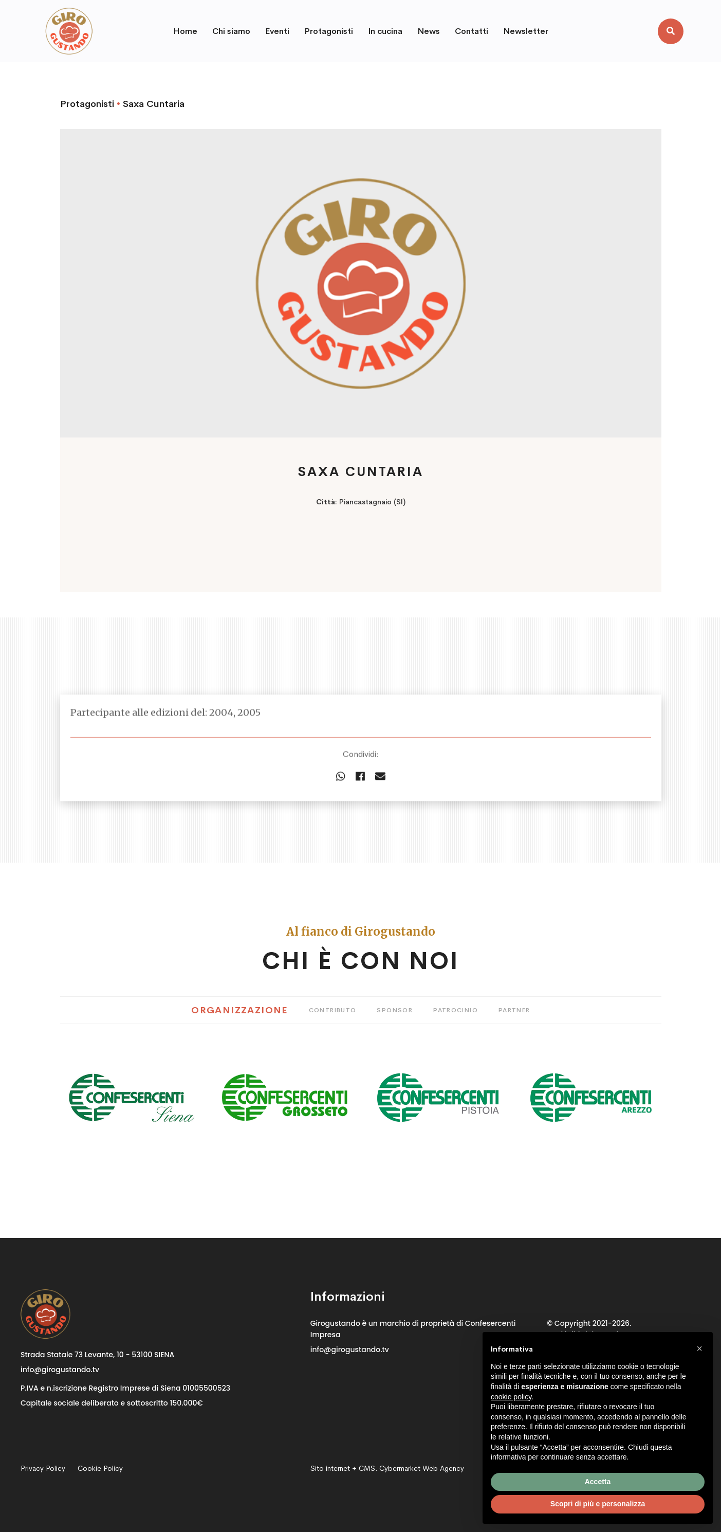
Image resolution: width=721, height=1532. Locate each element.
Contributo (333, 1010)
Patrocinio (455, 1010)
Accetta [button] (598, 1482)
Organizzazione (239, 1010)
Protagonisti (87, 104)
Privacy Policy (43, 1468)
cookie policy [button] (511, 1397)
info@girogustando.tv (60, 1369)
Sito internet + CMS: (387, 1468)
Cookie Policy (100, 1468)
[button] (699, 1348)
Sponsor (395, 1010)
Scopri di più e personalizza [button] (597, 1504)
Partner (514, 1010)
